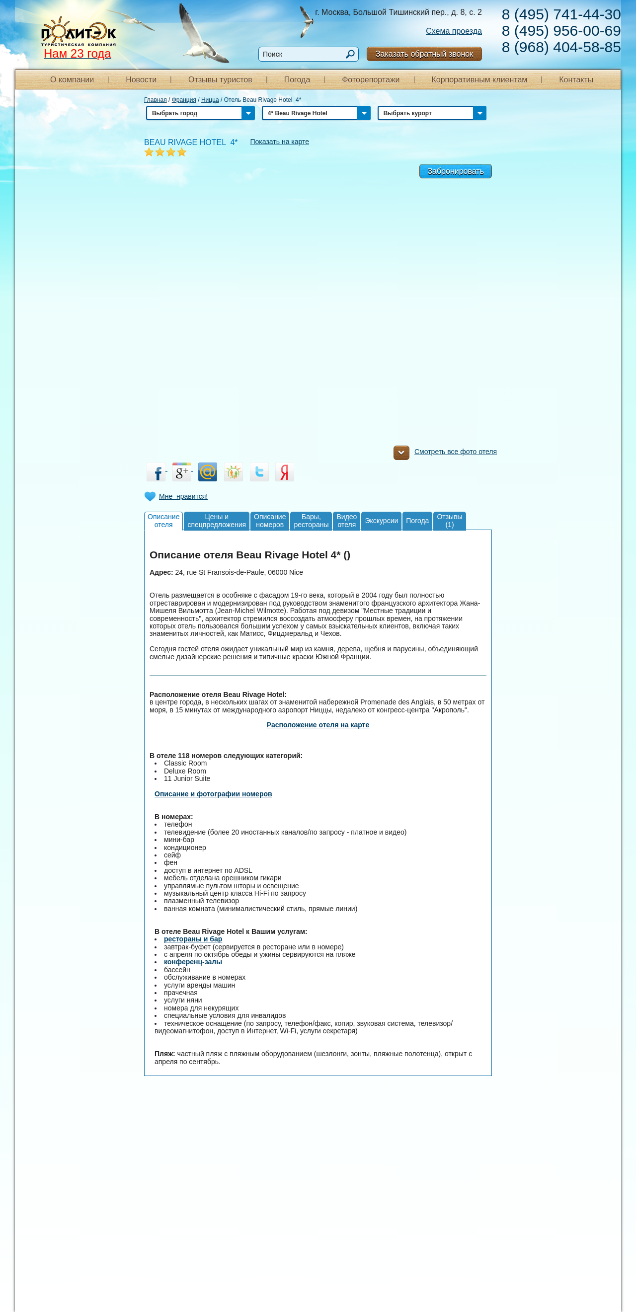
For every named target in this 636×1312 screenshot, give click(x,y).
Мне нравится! (183, 496)
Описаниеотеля (163, 520)
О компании (72, 80)
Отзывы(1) (449, 520)
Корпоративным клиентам (479, 80)
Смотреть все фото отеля (445, 454)
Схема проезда (454, 31)
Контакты (576, 80)
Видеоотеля (346, 520)
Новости (141, 80)
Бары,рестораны (311, 520)
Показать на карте (280, 142)
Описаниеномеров (270, 520)
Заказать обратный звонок (424, 54)
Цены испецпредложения (216, 520)
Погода (297, 80)
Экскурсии (381, 521)
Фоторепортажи (370, 80)
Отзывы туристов (220, 80)
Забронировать (455, 171)
